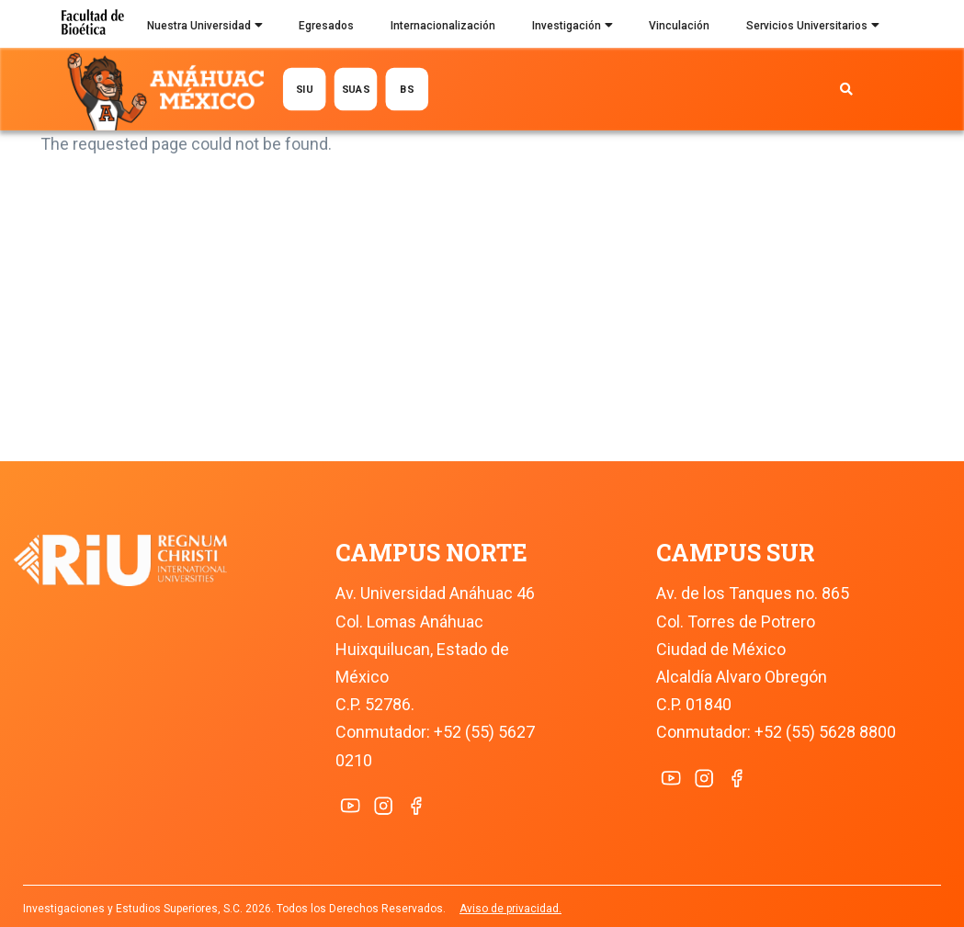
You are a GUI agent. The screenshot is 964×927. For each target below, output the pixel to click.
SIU (304, 89)
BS (407, 89)
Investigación (572, 27)
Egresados (326, 25)
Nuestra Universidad (205, 27)
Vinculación (679, 25)
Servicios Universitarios (812, 27)
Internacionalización (443, 25)
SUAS (356, 89)
